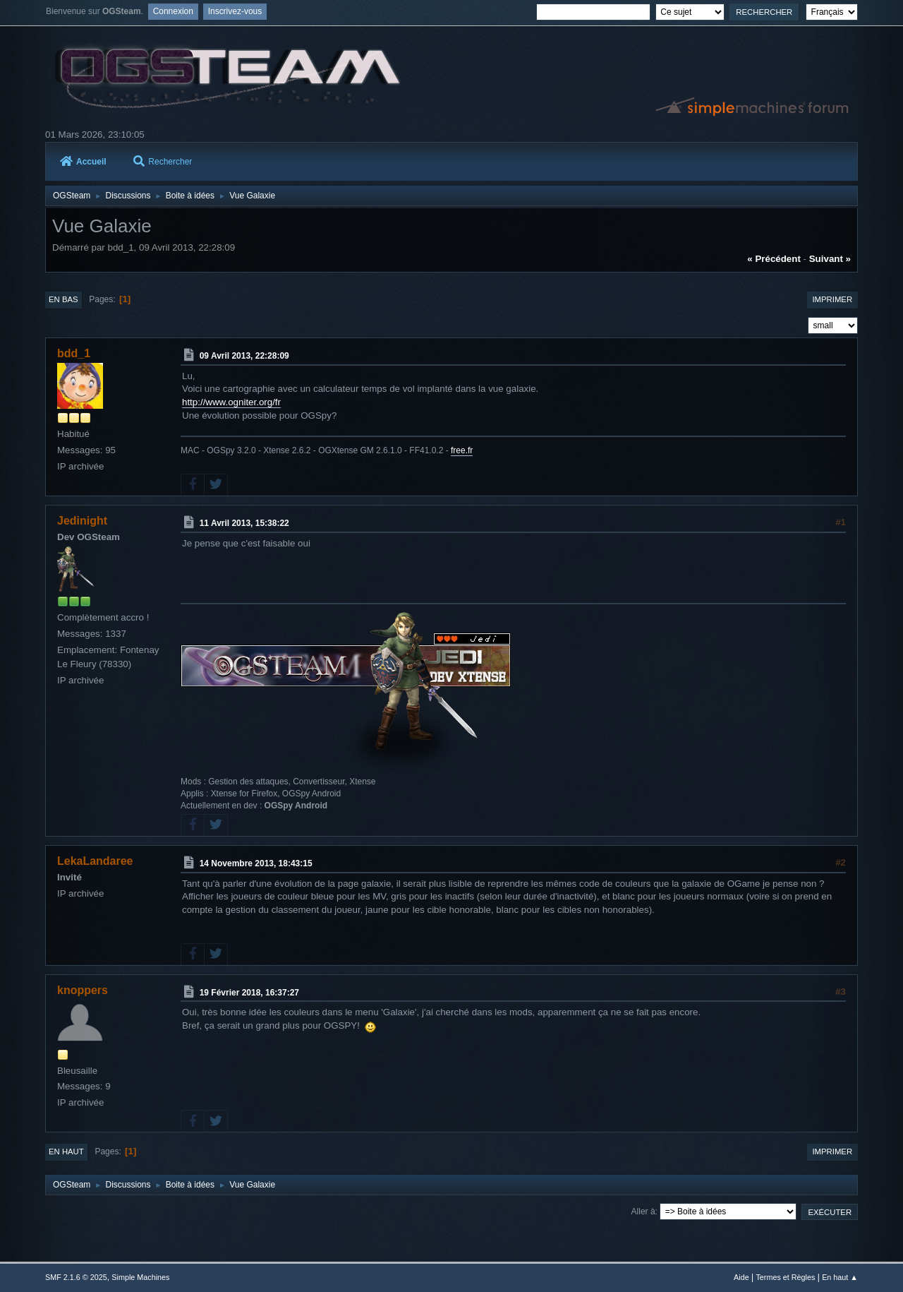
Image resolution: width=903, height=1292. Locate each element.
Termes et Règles (785, 1277)
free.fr (462, 450)
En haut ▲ (840, 1277)
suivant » (830, 258)
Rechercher (162, 162)
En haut (66, 1151)
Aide (741, 1277)
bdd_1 (73, 353)
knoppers (82, 990)
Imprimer (832, 299)
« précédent (774, 258)
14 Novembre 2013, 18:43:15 (256, 863)
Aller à (643, 1211)
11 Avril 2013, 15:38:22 (244, 523)
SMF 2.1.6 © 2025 (76, 1277)
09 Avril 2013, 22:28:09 (244, 356)
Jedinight (82, 521)
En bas (63, 299)
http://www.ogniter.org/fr (231, 402)
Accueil (83, 162)
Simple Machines (140, 1277)
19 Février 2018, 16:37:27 (249, 992)
